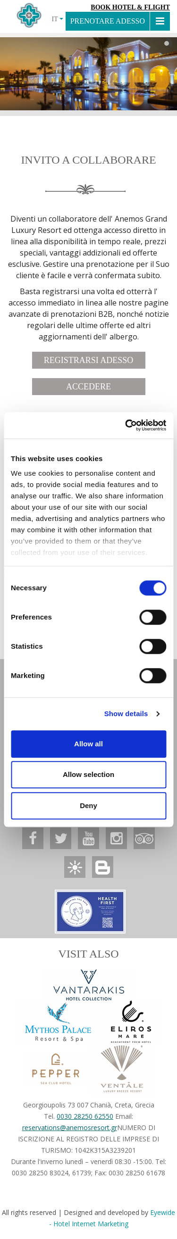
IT (57, 19)
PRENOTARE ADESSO (107, 21)
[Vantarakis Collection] (89, 984)
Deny (88, 805)
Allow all (88, 744)
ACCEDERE (88, 386)
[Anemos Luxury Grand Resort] (32, 838)
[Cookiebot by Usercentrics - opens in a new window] (126, 425)
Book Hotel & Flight (130, 7)
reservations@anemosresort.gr (69, 1127)
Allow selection (88, 774)
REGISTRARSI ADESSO (89, 360)
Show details (126, 714)
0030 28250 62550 (85, 1116)
